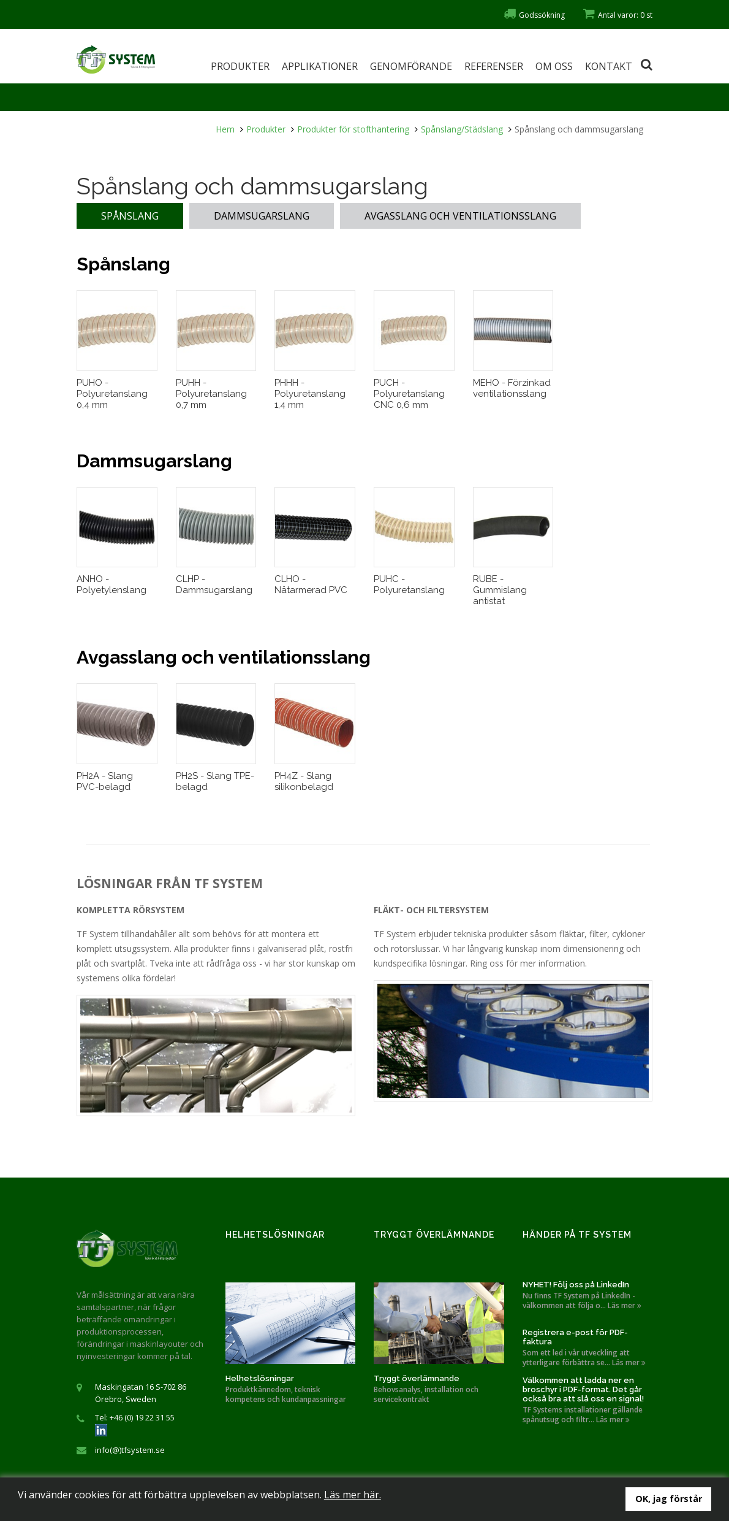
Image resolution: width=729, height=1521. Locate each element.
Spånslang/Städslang (462, 129)
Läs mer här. (352, 1494)
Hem (225, 129)
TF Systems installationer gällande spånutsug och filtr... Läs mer (583, 1415)
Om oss (554, 66)
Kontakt (608, 66)
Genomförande (411, 66)
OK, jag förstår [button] (668, 1498)
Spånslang (130, 216)
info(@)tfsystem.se (130, 1449)
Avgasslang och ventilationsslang (460, 216)
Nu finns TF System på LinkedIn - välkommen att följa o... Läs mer (582, 1301)
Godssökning (534, 15)
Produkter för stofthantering (353, 129)
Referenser (493, 66)
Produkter (240, 66)
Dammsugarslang (261, 216)
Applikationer (320, 66)
